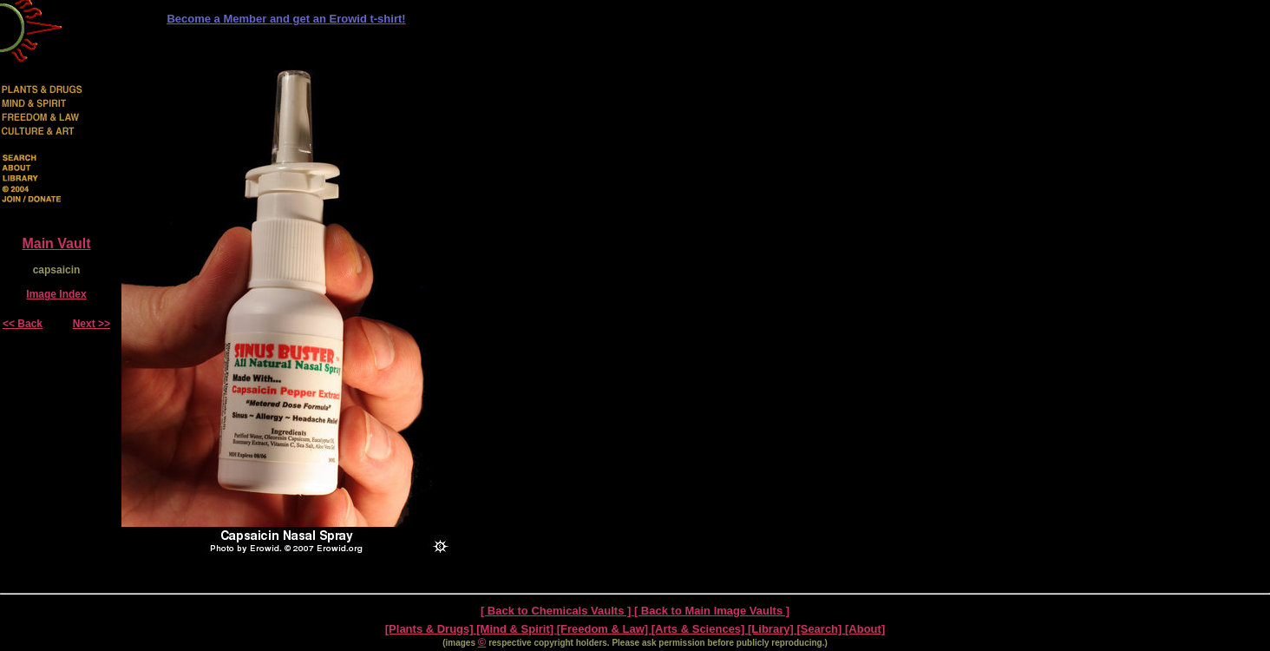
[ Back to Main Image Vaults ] (711, 610)
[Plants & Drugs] (430, 628)
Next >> (91, 324)
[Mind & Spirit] (516, 628)
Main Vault (56, 243)
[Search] (820, 628)
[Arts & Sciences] (699, 628)
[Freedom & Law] (604, 628)
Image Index (56, 294)
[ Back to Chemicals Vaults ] (557, 610)
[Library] (772, 628)
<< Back (23, 324)
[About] (865, 628)
